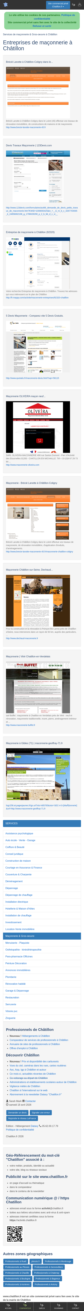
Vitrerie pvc (11, 1011)
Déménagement (14, 881)
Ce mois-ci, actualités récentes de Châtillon (33, 1073)
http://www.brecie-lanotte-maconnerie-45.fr (26, 127)
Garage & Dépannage (17, 990)
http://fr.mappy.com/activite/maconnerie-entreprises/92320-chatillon (37, 297)
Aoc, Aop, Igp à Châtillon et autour (28, 1069)
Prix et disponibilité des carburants (40, 1061)
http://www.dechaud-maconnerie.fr (22, 638)
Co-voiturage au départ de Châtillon (29, 1078)
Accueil (8, 1306)
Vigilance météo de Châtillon (25, 1086)
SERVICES (11, 823)
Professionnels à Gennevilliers (48, 1267)
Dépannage (11, 888)
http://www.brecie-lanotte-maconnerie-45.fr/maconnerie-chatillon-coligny (39, 551)
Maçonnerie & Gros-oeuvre (19, 936)
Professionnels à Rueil (15, 1261)
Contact (75, 1306)
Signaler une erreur (41, 1112)
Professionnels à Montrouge (58, 1261)
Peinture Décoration (16, 963)
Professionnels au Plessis (17, 1267)
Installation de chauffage (18, 915)
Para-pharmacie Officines (19, 956)
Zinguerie (10, 1018)
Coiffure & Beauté (14, 847)
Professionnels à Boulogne (17, 1278)
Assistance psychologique (19, 833)
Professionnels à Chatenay (46, 1273)
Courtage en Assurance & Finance (23, 867)
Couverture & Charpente (18, 874)
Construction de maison (18, 861)
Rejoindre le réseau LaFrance (22, 1118)
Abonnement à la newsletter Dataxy (36, 1094)
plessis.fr (35, 1261)
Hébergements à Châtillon (36, 1036)
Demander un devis (17, 1112)
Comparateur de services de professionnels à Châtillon (39, 1040)
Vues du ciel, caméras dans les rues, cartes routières (38, 1065)
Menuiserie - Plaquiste (17, 943)
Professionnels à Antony (46, 1284)
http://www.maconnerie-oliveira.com (22, 465)
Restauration (12, 997)
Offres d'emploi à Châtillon (24, 1048)
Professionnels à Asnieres (17, 1284)
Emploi (42, 1306)
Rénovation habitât (15, 984)
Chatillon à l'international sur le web (28, 1090)
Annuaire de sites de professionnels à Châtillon (35, 1044)
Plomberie (10, 977)
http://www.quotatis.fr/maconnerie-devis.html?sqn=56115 (32, 378)
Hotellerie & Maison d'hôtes (20, 908)
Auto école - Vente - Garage (20, 840)
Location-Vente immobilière (19, 929)
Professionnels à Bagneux (48, 1278)
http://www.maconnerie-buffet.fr (20, 725)
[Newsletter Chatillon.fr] (73, 4)
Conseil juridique (14, 854)
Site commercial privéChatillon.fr (58, 5)
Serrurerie (10, 1004)
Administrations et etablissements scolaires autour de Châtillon (43, 1082)
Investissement (13, 922)
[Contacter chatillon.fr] (79, 4)
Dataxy (34, 1126)
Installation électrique (16, 902)
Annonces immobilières (17, 970)
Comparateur (25, 1306)
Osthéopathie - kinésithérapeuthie (23, 949)
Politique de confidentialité (20, 1129)
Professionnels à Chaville (17, 1273)
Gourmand (58, 1306)
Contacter (30, 1101)
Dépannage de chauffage (18, 895)
